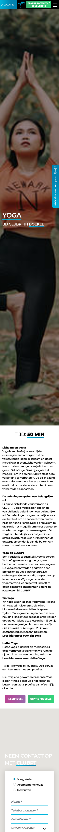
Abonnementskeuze (30, 784)
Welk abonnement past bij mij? (55, 186)
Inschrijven (15, 699)
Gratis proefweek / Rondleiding (39, 4)
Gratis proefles (40, 699)
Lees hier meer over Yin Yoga (21, 635)
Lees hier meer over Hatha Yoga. (23, 658)
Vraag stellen (25, 779)
